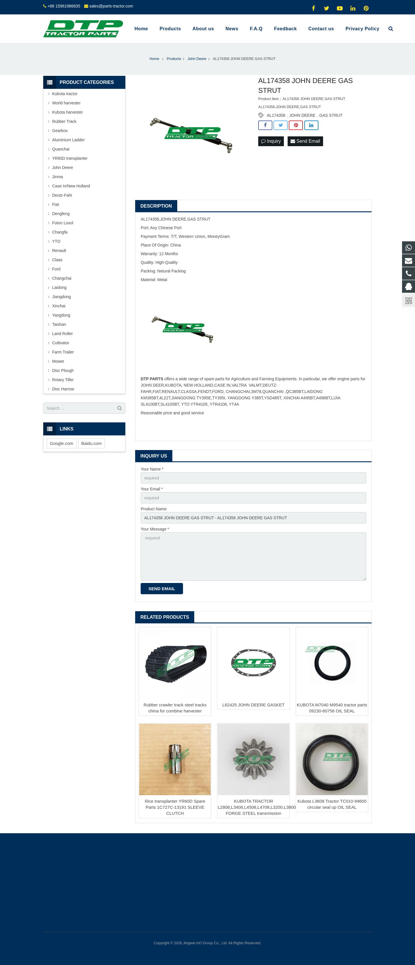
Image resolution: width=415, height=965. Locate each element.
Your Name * (152, 469)
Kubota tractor (65, 93)
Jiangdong (61, 296)
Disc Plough (63, 370)
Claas (57, 259)
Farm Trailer (63, 352)
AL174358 (276, 115)
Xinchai (58, 306)
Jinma (57, 176)
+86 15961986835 (64, 6)
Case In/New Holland (71, 186)
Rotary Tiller (63, 379)
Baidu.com (91, 443)
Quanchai (60, 149)
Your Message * (155, 529)
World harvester (66, 103)
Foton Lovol (62, 223)
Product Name (153, 509)
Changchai (61, 278)
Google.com (61, 443)
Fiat (55, 204)
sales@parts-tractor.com (111, 6)
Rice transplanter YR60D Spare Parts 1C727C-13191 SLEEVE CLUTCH (175, 807)
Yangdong (61, 315)
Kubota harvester (67, 112)
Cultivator (60, 343)
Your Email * (152, 489)
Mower (58, 361)
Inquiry (271, 141)
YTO (56, 241)
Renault (59, 250)
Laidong (59, 287)
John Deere (62, 167)
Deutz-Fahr (62, 195)
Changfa (59, 232)
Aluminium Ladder (68, 140)
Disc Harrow (63, 389)
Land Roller (62, 333)
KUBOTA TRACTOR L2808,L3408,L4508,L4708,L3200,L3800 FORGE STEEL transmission (257, 807)
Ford (56, 269)
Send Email (305, 141)
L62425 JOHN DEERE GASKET (253, 704)
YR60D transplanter (70, 158)
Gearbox (60, 130)
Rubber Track (64, 121)
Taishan (59, 324)
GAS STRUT (330, 115)
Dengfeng (61, 213)
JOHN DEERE (302, 115)
